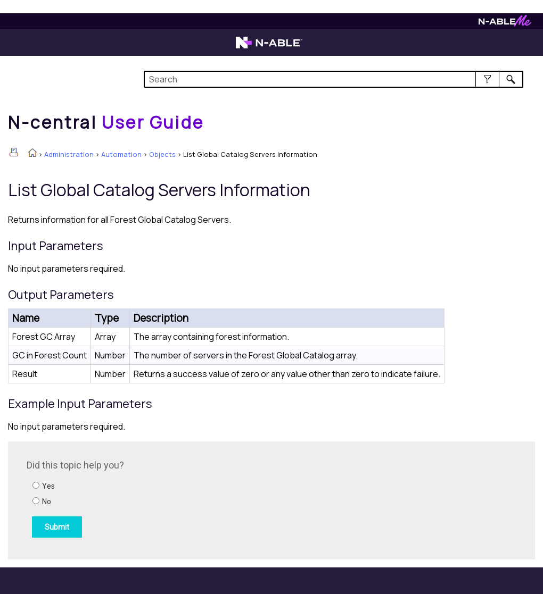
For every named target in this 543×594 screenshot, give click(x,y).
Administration (69, 154)
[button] (487, 79)
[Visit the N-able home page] (269, 47)
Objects (162, 154)
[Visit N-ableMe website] (505, 24)
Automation (121, 154)
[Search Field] (333, 79)
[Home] (106, 122)
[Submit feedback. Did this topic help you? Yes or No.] (170, 499)
